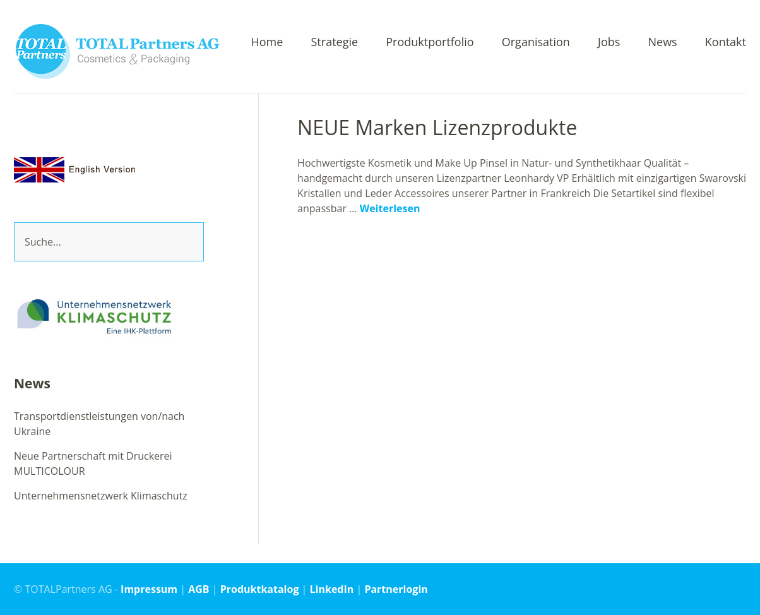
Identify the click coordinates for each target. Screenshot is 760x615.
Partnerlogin (395, 589)
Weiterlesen (390, 208)
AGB (198, 589)
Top (733, 588)
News (662, 42)
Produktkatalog (259, 589)
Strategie (335, 42)
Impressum (149, 589)
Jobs (609, 42)
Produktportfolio (429, 42)
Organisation (536, 42)
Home (267, 42)
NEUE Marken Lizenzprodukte (437, 127)
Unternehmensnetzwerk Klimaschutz (100, 496)
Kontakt (725, 42)
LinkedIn (332, 589)
